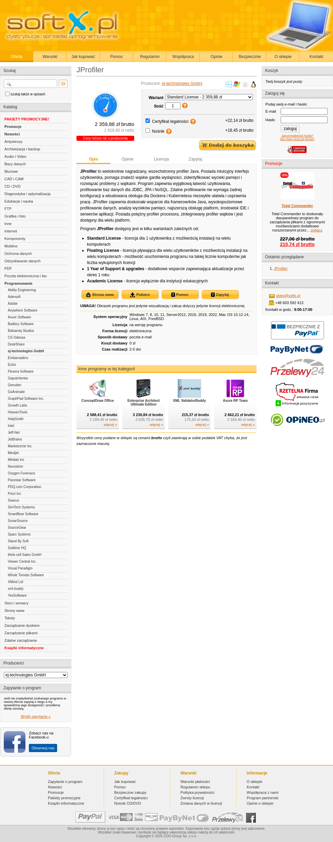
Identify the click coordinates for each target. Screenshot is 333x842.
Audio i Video (15, 156)
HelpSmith (15, 419)
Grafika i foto (14, 216)
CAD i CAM (13, 179)
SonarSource (18, 521)
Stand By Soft (18, 541)
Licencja (161, 159)
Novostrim (15, 466)
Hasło (270, 120)
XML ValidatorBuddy (189, 401)
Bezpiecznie (250, 56)
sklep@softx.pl (288, 296)
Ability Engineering (22, 290)
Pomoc (116, 56)
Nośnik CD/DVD (127, 803)
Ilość (158, 106)
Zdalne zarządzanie (20, 640)
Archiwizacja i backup (22, 149)
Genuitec (14, 385)
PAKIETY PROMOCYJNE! (26, 119)
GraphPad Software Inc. (26, 398)
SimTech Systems (21, 507)
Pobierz (140, 295)
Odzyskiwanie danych (22, 261)
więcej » (110, 425)
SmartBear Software (23, 514)
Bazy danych (15, 164)
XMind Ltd (15, 582)
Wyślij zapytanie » (36, 716)
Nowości (12, 134)
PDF (8, 268)
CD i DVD (12, 186)
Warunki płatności (195, 782)
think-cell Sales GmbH (24, 555)
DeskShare (16, 344)
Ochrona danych (18, 253)
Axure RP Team (235, 401)
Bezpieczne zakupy (130, 792)
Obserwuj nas (43, 748)
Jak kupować (83, 56)
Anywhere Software (22, 310)
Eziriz (12, 365)
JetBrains (15, 439)
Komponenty (14, 239)
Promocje (12, 127)
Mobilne (11, 246)
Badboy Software (21, 324)
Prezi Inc (14, 493)
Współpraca (183, 56)
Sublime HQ (17, 548)
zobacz (316, 230)
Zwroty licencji (192, 798)
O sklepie (283, 56)
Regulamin (149, 56)
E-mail (270, 111)
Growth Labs (17, 405)
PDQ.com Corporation (24, 487)
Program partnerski (263, 798)
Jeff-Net (14, 432)
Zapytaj (195, 159)
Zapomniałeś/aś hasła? (297, 135)
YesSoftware (17, 595)
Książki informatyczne (24, 648)
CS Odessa (16, 337)
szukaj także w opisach (28, 94)
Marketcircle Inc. (20, 446)
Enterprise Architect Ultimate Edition (143, 402)
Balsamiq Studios (21, 331)
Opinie (217, 56)
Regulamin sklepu (195, 787)
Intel (11, 426)
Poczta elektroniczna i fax (25, 276)
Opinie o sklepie (260, 803)
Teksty (9, 618)
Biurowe (11, 171)
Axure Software (19, 317)
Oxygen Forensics (21, 473)
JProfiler (280, 268)
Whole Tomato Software (26, 575)
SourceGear (17, 527)
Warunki (49, 56)
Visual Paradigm (20, 568)
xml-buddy (15, 589)
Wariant (155, 97)
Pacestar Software (22, 480)
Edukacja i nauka (18, 201)
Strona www (100, 295)
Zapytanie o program (65, 782)
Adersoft (14, 297)
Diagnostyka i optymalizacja (27, 194)
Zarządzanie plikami (21, 633)
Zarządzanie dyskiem (22, 625)
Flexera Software (21, 371)
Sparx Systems (19, 534)
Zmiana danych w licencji (201, 803)
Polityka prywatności (197, 792)
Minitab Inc (16, 460)
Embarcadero (18, 358)
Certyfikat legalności (170, 121)
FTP (8, 209)
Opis (93, 159)
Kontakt (316, 56)
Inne (8, 224)
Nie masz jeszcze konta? (297, 139)
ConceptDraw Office (98, 401)
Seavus (13, 500)
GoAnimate (16, 392)
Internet (10, 231)
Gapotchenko (18, 378)
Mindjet (13, 453)
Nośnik (158, 131)
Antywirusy (13, 141)
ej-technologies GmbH (26, 351)
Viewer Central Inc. (22, 561)
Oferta (16, 56)
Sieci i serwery (16, 603)
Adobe (13, 303)
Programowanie (18, 283)
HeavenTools (18, 412)
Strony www (14, 611)
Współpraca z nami (263, 792)
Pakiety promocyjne (64, 798)
